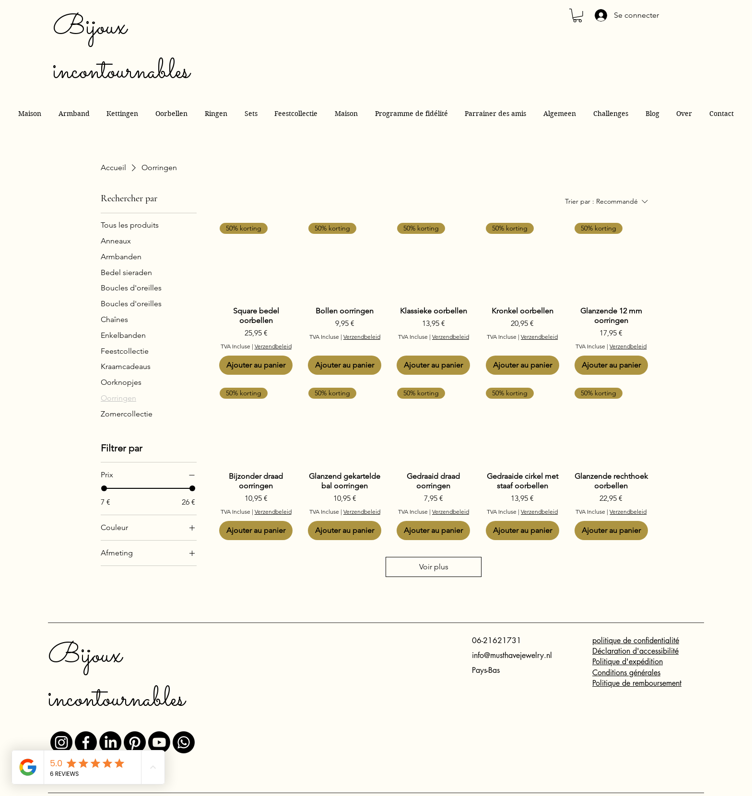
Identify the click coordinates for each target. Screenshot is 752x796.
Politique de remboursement (637, 683)
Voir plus (433, 566)
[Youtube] (159, 742)
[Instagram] (61, 742)
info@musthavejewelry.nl (512, 655)
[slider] (104, 488)
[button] (577, 16)
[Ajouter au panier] (256, 365)
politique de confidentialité (635, 640)
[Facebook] (86, 742)
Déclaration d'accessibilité (635, 651)
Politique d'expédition (627, 662)
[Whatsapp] (184, 742)
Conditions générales (626, 673)
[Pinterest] (135, 742)
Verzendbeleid (273, 346)
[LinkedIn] (110, 742)
